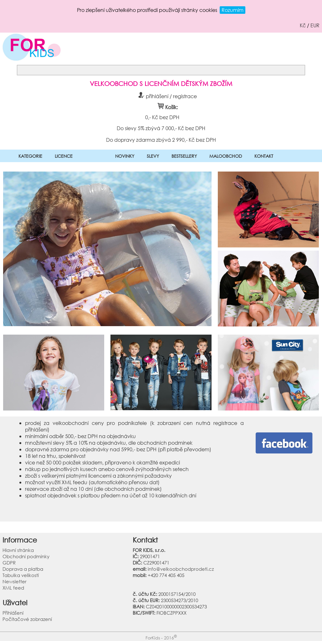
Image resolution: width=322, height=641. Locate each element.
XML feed (13, 588)
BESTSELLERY (184, 156)
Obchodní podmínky (26, 556)
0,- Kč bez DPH (162, 117)
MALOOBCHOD (225, 156)
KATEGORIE (30, 156)
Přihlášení (13, 613)
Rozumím (232, 10)
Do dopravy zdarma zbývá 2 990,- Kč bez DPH (161, 139)
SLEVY (153, 156)
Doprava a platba (23, 569)
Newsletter (15, 581)
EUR (314, 25)
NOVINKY (124, 156)
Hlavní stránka (18, 550)
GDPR (9, 562)
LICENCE (64, 156)
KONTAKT (263, 156)
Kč (303, 25)
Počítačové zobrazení (27, 619)
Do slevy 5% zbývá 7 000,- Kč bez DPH (161, 128)
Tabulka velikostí (21, 575)
